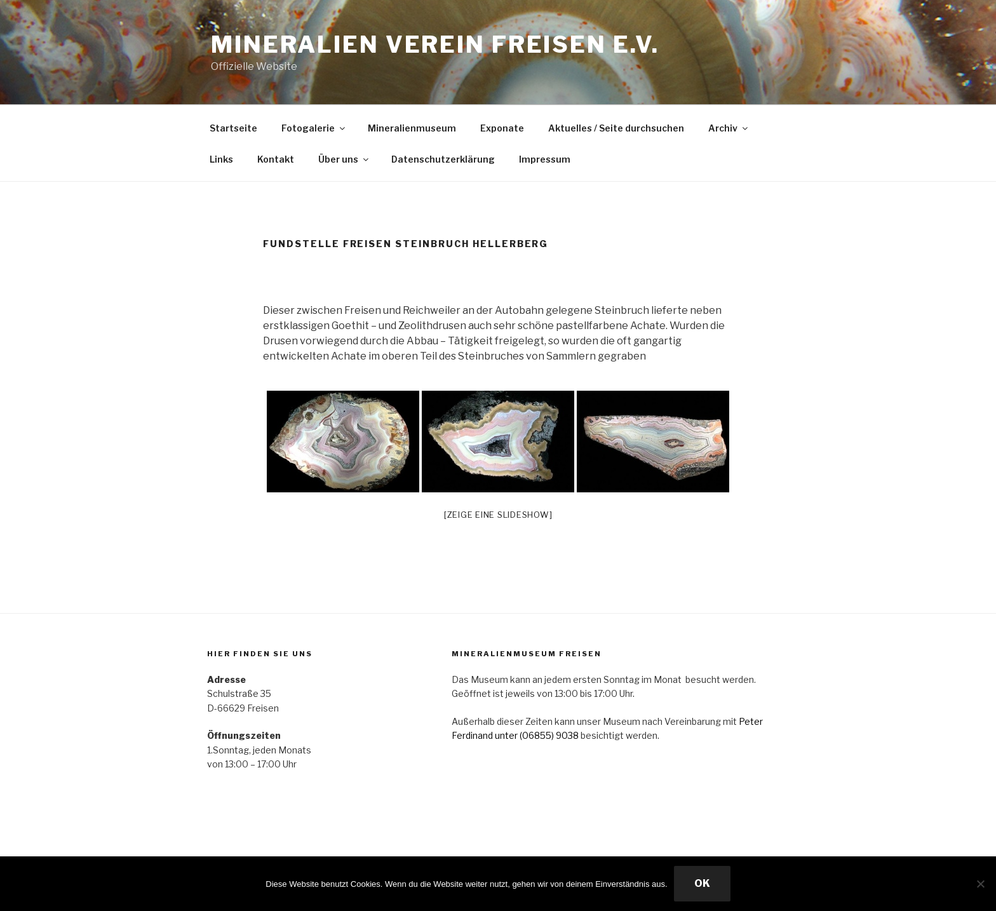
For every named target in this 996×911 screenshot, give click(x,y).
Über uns (344, 159)
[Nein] (980, 883)
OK (702, 883)
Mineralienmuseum (412, 128)
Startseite (233, 128)
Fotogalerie (314, 128)
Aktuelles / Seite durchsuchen (616, 128)
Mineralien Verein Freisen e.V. (435, 44)
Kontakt (275, 159)
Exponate (502, 128)
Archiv (729, 128)
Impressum (544, 159)
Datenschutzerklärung (443, 159)
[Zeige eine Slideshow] (498, 514)
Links (221, 159)
